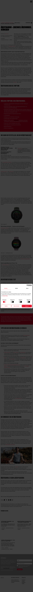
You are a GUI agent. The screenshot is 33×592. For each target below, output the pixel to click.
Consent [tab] (5, 288)
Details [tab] (16, 288)
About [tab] (27, 288)
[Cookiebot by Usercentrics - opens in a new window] (27, 285)
